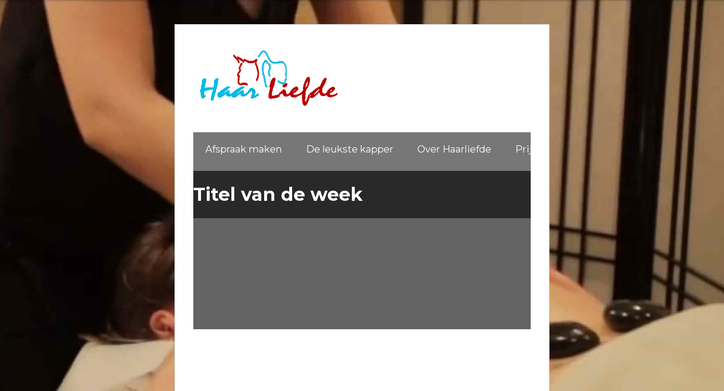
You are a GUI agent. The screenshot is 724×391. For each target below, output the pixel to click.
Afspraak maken (243, 149)
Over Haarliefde (454, 149)
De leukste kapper (349, 149)
